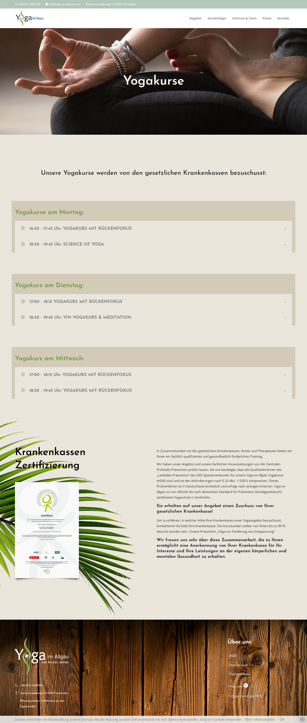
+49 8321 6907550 (28, 4)
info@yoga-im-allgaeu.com (63, 4)
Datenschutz (240, 674)
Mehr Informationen (260, 719)
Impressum (238, 665)
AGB (232, 656)
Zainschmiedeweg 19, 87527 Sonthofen (111, 4)
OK (282, 719)
